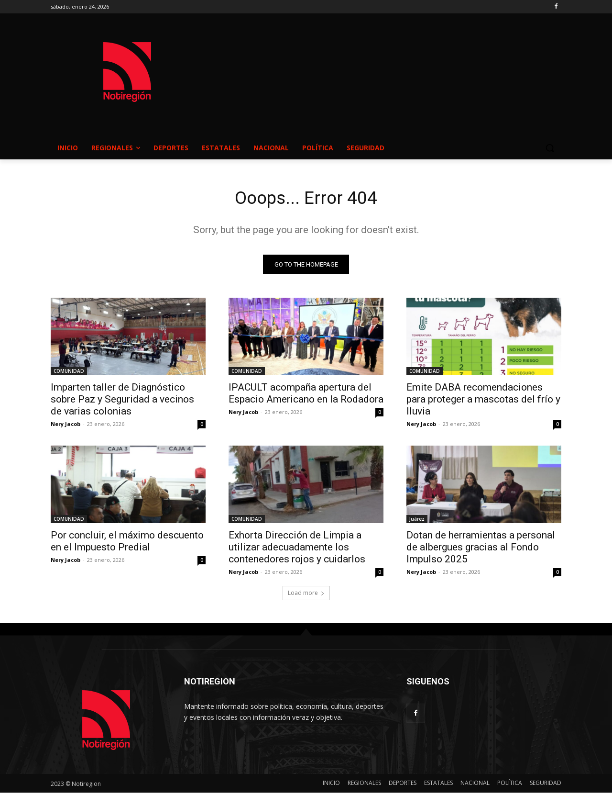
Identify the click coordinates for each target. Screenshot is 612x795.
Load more (306, 595)
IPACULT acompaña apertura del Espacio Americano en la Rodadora (306, 395)
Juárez (417, 521)
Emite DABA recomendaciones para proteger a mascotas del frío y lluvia (483, 401)
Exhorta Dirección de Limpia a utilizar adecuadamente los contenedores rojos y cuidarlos (297, 549)
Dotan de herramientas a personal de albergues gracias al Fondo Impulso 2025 (480, 549)
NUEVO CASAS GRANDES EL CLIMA (382, 63)
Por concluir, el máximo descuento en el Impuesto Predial (127, 543)
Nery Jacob (65, 426)
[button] (549, 147)
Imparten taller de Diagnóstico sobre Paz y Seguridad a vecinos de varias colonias (122, 401)
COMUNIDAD (69, 373)
